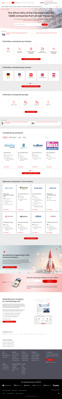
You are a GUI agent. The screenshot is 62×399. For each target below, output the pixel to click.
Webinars (23, 372)
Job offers (23, 370)
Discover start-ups (15, 355)
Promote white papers (35, 358)
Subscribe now (50, 359)
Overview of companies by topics (8, 343)
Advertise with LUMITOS (7, 390)
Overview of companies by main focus (9, 344)
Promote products (25, 358)
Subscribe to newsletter (49, 281)
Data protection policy (19, 393)
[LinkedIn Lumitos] (58, 393)
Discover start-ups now (10, 267)
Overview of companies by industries (9, 341)
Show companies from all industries (31, 59)
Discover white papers (35, 353)
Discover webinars (5, 365)
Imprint (4, 393)
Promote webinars (6, 367)
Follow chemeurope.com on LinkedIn (51, 362)
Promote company (15, 358)
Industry (25, 20)
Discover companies (15, 353)
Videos (13, 370)
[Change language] (57, 6)
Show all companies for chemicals (31, 173)
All (12, 2)
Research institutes (15, 368)
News (23, 365)
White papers (24, 368)
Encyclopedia (14, 365)
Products (23, 367)
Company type (36, 20)
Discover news (5, 353)
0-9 (3, 334)
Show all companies (31, 111)
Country (29, 20)
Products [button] (11, 6)
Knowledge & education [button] (32, 6)
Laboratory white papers (36, 355)
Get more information (9, 321)
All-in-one (23, 373)
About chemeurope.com (23, 390)
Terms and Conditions (10, 393)
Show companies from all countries (31, 86)
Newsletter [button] (39, 6)
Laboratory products (25, 355)
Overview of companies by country (8, 346)
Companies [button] (7, 6)
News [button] (3, 6)
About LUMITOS (14, 390)
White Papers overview (35, 360)
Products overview (25, 360)
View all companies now (31, 238)
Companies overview (15, 360)
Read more (29, 288)
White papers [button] (24, 6)
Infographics (14, 367)
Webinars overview (6, 368)
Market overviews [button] (17, 6)
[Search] (32, 2)
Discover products (25, 353)
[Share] (54, 6)
